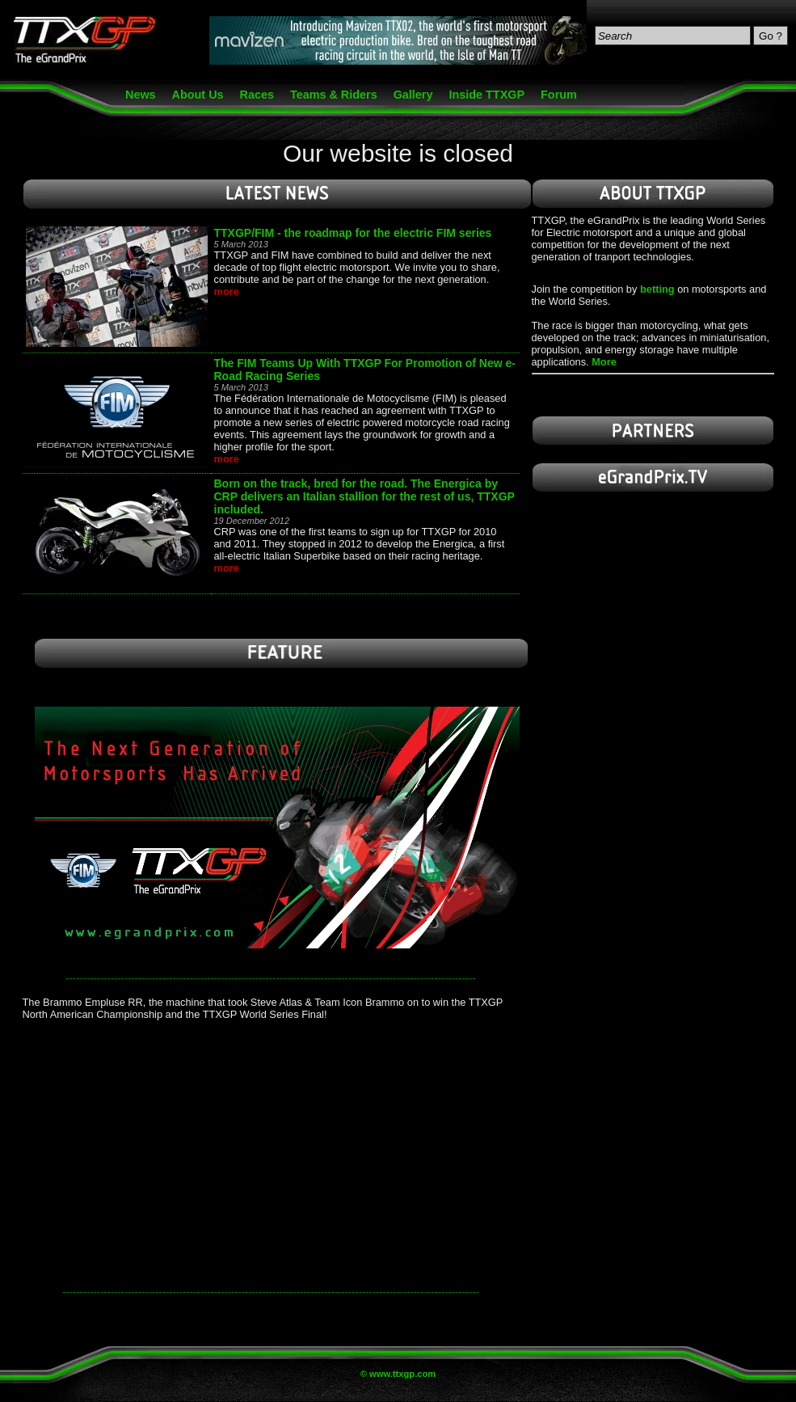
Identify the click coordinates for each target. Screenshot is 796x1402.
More (604, 362)
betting (657, 289)
